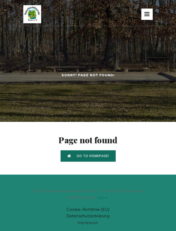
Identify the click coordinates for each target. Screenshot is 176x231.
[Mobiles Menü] (147, 14)
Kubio (102, 197)
